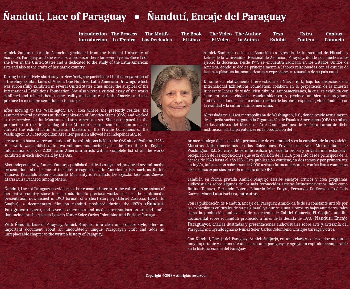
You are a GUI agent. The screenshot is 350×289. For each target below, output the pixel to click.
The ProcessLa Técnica (124, 37)
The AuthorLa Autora (248, 37)
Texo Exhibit (278, 37)
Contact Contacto (334, 37)
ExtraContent (306, 37)
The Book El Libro (191, 37)
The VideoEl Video (221, 37)
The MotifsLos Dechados (157, 37)
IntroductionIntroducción (92, 37)
